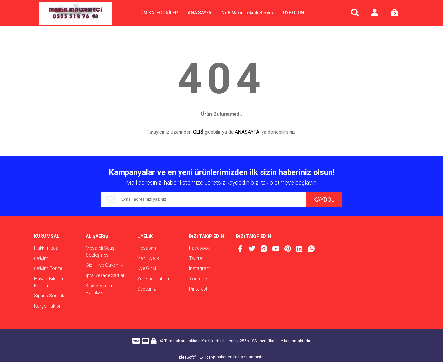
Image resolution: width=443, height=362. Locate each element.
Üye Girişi (146, 268)
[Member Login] (375, 13)
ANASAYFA (247, 132)
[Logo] (75, 13)
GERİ (198, 132)
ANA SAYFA (199, 12)
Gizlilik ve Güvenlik (104, 265)
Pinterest (198, 289)
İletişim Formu (49, 268)
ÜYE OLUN (293, 12)
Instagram (199, 268)
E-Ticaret (208, 357)
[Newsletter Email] (203, 199)
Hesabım (146, 248)
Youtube (198, 278)
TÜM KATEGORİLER (158, 12)
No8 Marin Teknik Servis (247, 12)
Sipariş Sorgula (50, 295)
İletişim (41, 258)
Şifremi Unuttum (154, 278)
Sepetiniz (146, 289)
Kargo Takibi (47, 306)
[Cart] (394, 13)
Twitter (196, 258)
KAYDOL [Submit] (323, 199)
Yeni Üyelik (148, 258)
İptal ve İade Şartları (105, 275)
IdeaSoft (187, 357)
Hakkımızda (46, 248)
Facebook (199, 248)
